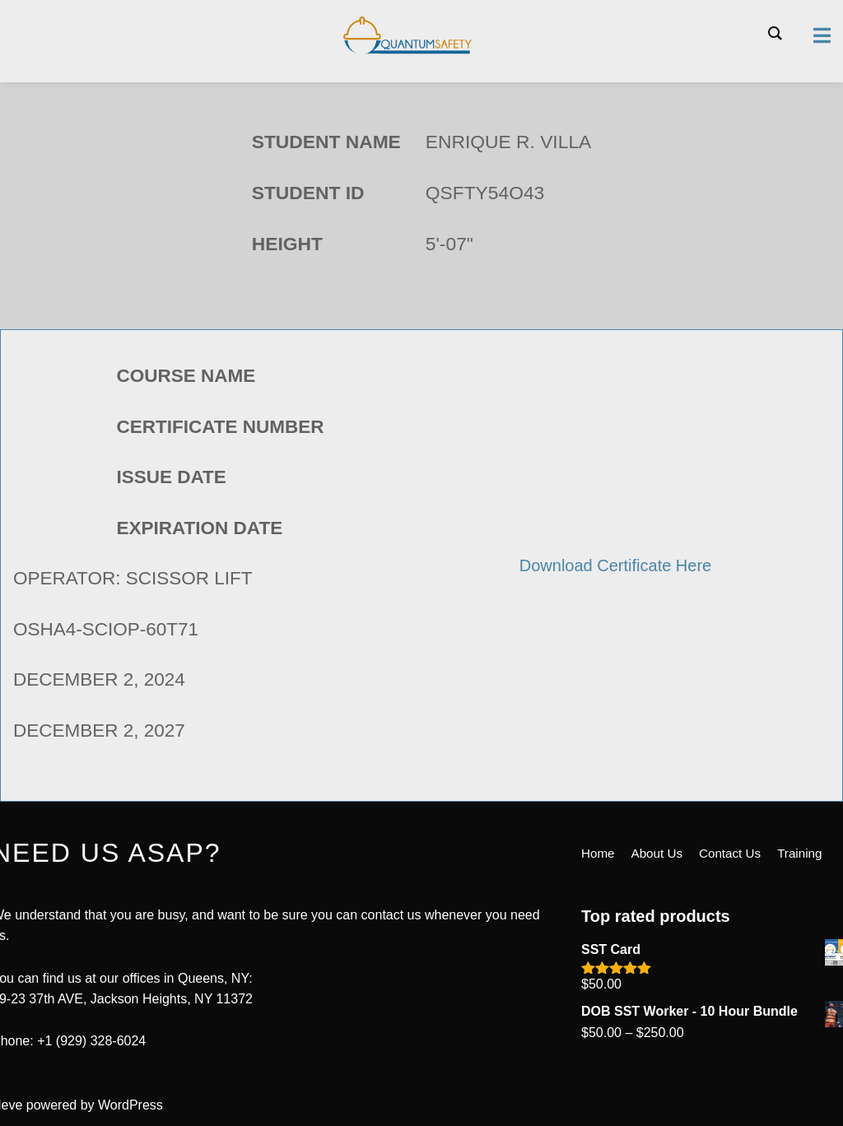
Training (808, 936)
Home (599, 936)
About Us (660, 936)
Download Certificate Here (615, 565)
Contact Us (736, 936)
